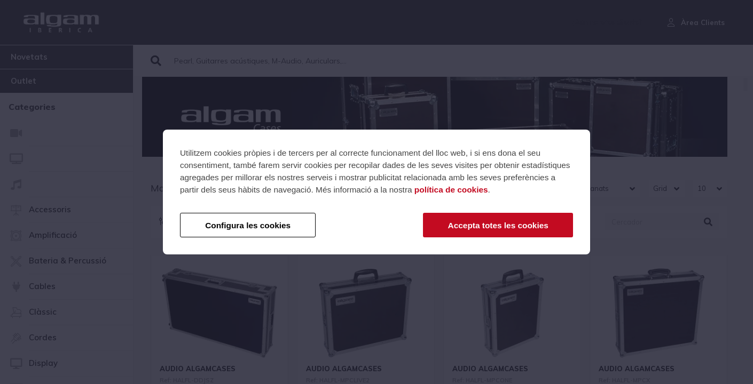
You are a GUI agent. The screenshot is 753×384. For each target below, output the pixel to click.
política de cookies (451, 189)
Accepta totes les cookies (498, 225)
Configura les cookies (248, 225)
